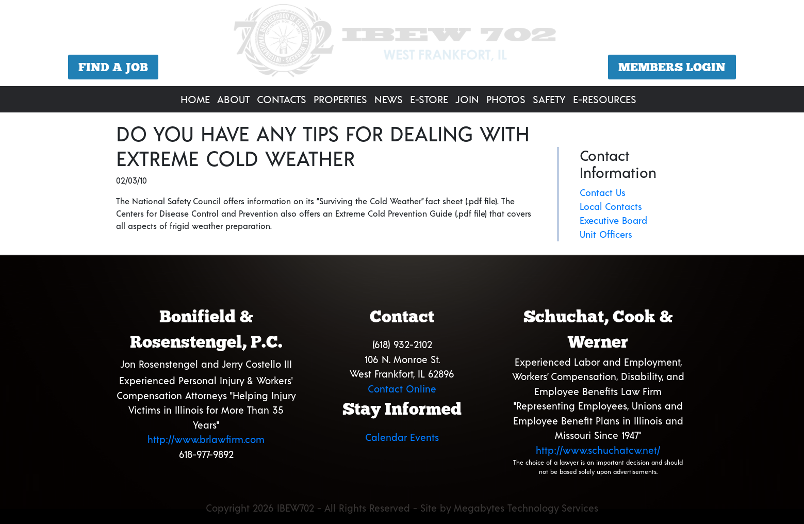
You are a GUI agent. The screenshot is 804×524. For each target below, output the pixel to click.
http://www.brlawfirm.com (206, 439)
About (233, 99)
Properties (340, 99)
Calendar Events (402, 437)
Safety (549, 99)
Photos (506, 99)
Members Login (672, 67)
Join (467, 99)
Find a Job (113, 67)
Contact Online (402, 389)
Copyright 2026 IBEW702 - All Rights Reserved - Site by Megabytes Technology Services (402, 508)
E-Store (429, 99)
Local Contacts (611, 206)
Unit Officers (606, 234)
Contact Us (603, 192)
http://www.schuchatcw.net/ (598, 450)
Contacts (281, 99)
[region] (402, 44)
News (388, 99)
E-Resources (604, 99)
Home (195, 99)
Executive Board (613, 220)
